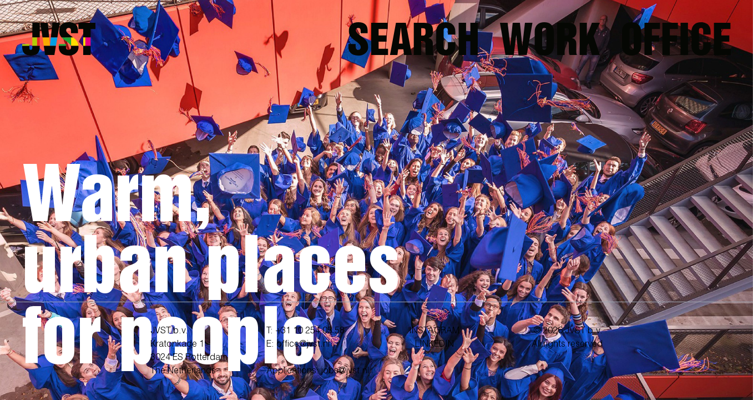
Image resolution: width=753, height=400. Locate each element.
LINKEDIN (434, 344)
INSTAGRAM (434, 331)
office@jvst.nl (303, 344)
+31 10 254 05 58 (310, 331)
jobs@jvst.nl (345, 371)
